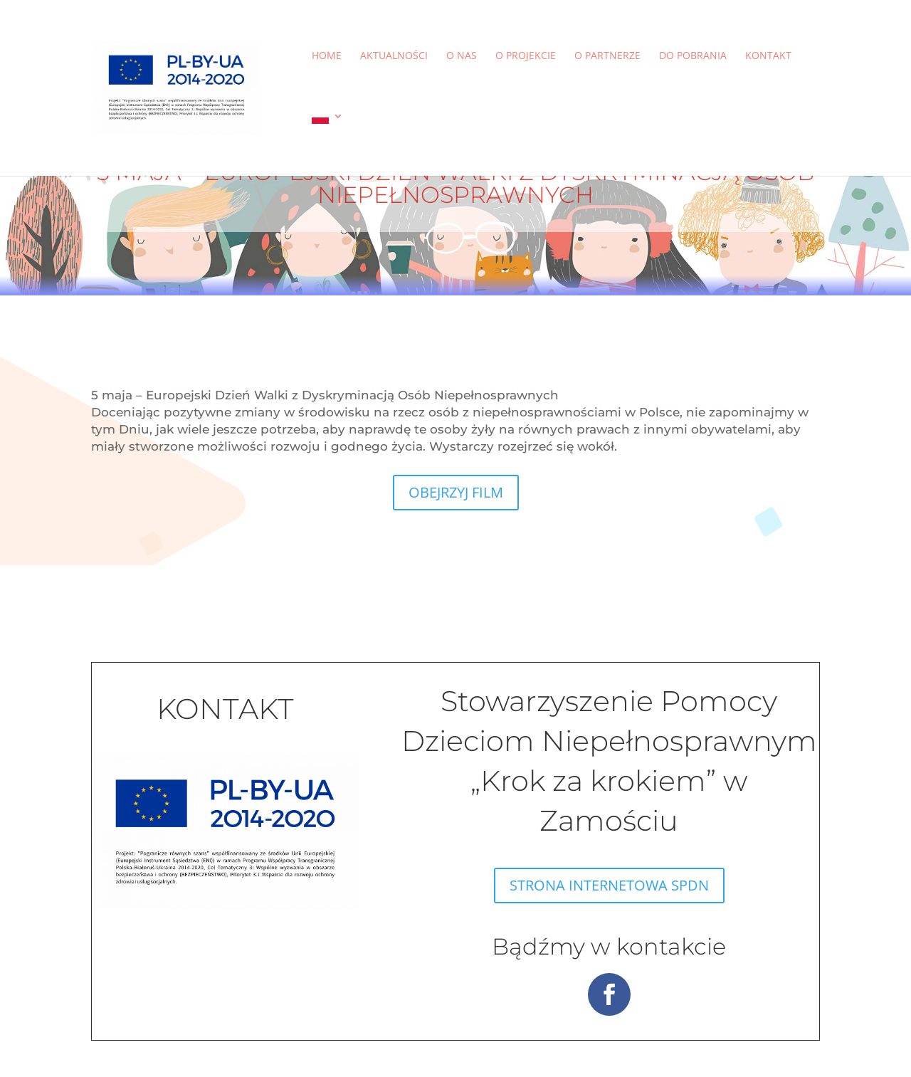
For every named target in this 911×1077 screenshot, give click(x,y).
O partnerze (607, 56)
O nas (461, 56)
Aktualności (394, 56)
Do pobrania (693, 56)
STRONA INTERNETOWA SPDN (609, 885)
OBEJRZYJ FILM (456, 492)
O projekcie (525, 56)
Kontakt (768, 56)
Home (327, 56)
